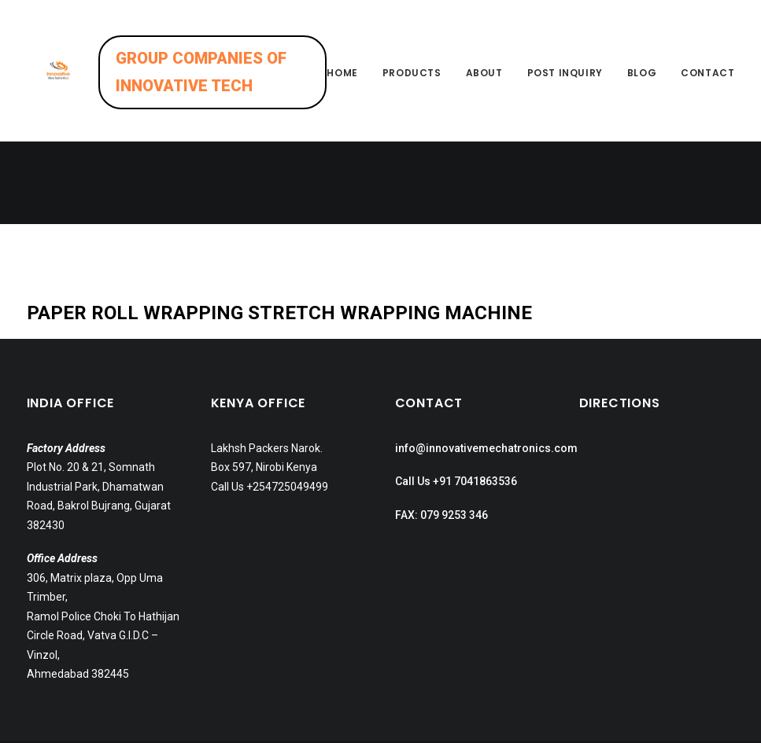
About (484, 87)
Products (411, 87)
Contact (707, 87)
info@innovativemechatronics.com (486, 393)
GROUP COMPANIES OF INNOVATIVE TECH (229, 86)
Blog (641, 87)
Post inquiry (565, 87)
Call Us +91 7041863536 (456, 427)
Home (342, 87)
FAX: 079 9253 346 (441, 460)
